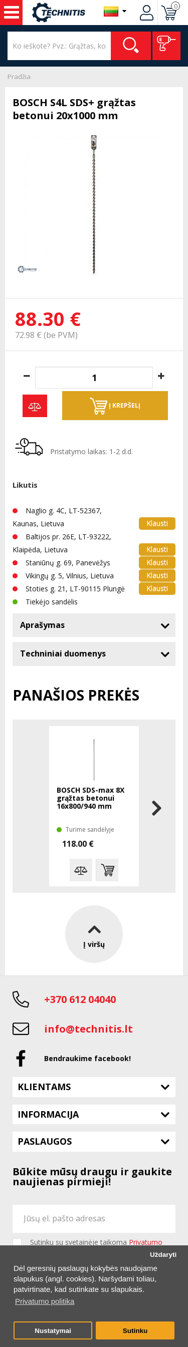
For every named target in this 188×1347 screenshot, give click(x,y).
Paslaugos (45, 1141)
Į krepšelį (115, 406)
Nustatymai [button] (53, 1330)
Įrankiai (11, 12)
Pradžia (19, 76)
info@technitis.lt (88, 1029)
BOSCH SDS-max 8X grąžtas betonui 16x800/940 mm (90, 798)
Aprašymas (42, 624)
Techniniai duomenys (63, 653)
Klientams (44, 1087)
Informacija (48, 1114)
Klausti (157, 523)
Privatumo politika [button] (44, 1301)
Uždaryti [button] (163, 1254)
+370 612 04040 (80, 999)
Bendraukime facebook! (87, 1058)
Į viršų (94, 933)
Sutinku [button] (135, 1330)
